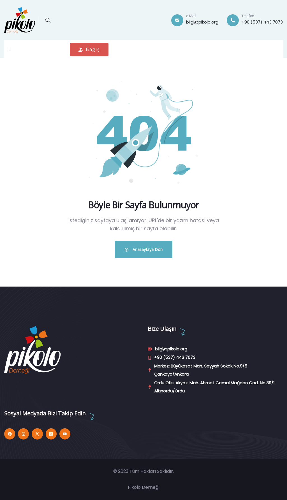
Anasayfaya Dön (144, 249)
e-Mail (191, 15)
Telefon (248, 15)
